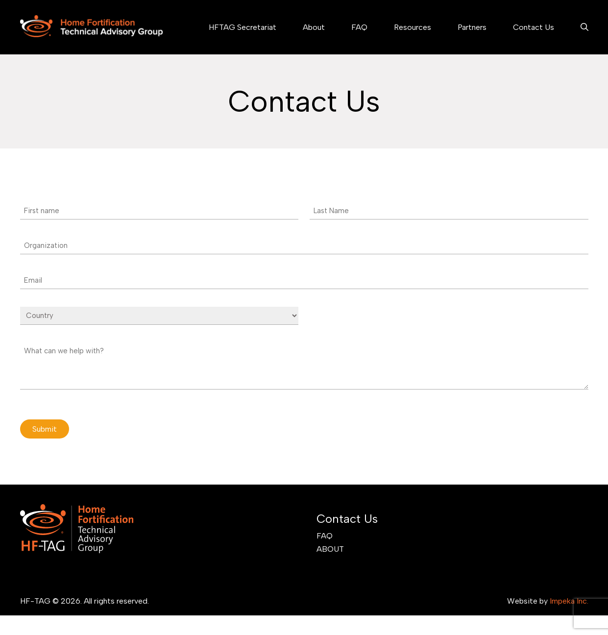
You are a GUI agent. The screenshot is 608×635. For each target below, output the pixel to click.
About (314, 27)
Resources (412, 27)
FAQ (359, 27)
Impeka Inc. (569, 601)
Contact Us (533, 27)
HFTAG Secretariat (242, 27)
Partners (472, 27)
